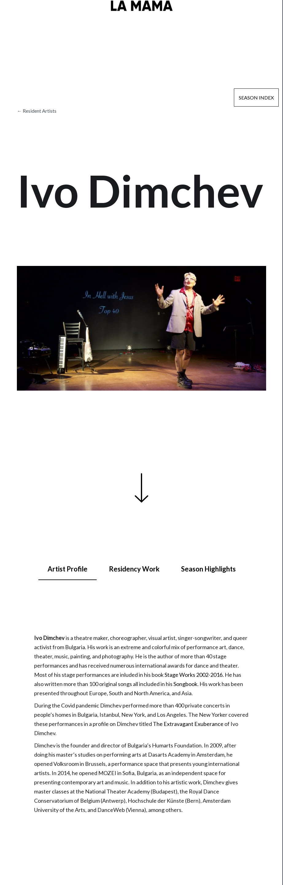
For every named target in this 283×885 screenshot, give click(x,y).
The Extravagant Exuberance (188, 723)
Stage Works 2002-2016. (194, 674)
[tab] (67, 569)
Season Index (256, 97)
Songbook (185, 683)
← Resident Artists (36, 111)
